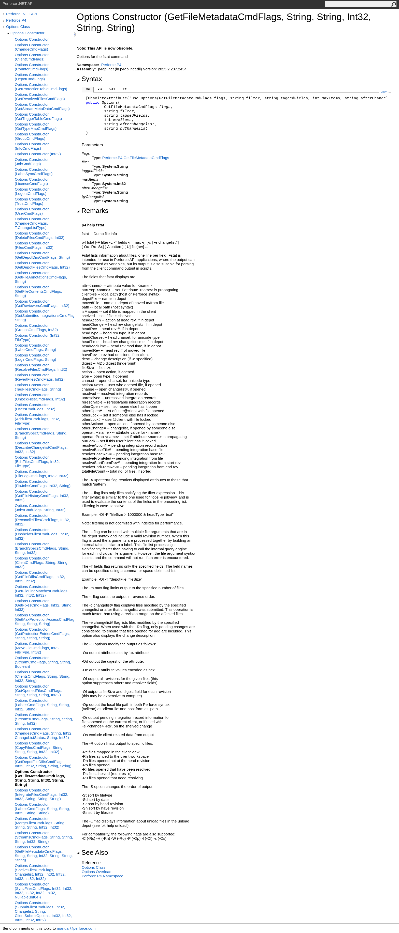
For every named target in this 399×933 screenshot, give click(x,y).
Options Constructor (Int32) (38, 154)
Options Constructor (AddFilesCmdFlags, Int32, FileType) (37, 418)
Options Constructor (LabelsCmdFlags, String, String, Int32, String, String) (42, 808)
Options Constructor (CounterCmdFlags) (32, 67)
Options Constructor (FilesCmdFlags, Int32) (34, 245)
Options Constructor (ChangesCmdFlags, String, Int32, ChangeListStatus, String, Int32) (44, 733)
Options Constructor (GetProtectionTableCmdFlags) (41, 86)
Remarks (92, 210)
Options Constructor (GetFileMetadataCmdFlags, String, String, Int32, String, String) (40, 778)
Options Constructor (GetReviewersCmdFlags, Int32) (42, 303)
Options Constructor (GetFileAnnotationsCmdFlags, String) (41, 277)
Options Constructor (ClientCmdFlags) (32, 57)
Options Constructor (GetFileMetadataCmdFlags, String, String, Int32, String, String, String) (44, 853)
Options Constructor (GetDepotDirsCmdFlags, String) (42, 255)
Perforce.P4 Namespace (102, 876)
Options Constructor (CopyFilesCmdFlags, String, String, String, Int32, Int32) (39, 747)
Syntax (89, 79)
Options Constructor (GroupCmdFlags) (32, 136)
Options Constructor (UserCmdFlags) (32, 211)
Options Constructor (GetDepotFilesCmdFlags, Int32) (42, 265)
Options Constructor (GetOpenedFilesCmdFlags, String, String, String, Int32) (38, 690)
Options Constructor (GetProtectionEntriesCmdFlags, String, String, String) (42, 633)
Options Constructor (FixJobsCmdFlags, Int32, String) (42, 483)
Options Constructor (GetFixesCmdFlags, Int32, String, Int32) (44, 605)
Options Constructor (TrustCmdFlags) (32, 201)
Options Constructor (27, 33)
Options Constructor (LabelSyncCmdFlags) (33, 171)
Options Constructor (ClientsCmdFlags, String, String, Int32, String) (42, 676)
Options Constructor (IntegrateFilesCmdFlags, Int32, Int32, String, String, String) (41, 794)
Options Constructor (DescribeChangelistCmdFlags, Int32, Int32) (41, 447)
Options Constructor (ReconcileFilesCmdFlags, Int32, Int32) (42, 519)
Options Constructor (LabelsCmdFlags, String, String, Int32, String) (42, 704)
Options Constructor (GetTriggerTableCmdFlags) (38, 116)
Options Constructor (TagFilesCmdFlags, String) (38, 387)
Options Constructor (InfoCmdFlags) (32, 146)
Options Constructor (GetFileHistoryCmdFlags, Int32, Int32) (42, 495)
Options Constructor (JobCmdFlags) (32, 161)
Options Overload (96, 871)
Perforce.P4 (16, 20)
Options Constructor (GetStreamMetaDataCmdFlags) (42, 106)
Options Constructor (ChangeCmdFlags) (32, 47)
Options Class (18, 26)
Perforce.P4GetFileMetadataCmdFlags (135, 158)
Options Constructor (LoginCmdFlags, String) (35, 357)
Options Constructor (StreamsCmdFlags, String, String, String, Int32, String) (44, 837)
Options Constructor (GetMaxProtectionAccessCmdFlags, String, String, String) (44, 619)
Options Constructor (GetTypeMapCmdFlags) (35, 126)
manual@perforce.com (76, 928)
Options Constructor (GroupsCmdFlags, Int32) (36, 327)
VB (99, 89)
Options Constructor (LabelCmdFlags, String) (35, 347)
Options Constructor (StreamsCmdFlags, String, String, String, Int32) (44, 718)
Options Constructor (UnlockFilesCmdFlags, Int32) (40, 397)
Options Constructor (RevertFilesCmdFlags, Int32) (40, 377)
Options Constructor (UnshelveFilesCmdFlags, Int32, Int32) (42, 533)
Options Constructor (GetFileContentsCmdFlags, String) (38, 291)
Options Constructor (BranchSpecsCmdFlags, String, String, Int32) (42, 548)
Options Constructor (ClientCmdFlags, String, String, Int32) (41, 562)
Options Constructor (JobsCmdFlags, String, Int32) (40, 507)
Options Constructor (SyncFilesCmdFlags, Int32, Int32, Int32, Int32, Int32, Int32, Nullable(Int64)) (43, 890)
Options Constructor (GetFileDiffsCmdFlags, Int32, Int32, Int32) (40, 576)
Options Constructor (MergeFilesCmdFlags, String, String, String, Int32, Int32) (40, 822)
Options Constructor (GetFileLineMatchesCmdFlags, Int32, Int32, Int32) (41, 590)
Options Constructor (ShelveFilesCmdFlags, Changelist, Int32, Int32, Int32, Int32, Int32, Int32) (40, 872)
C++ (112, 89)
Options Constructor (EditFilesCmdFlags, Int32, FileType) (37, 461)
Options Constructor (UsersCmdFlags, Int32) (35, 406)
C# (88, 89)
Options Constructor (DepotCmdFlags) (32, 76)
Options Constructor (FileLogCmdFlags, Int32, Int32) (41, 473)
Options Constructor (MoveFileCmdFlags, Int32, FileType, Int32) (38, 647)
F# (124, 89)
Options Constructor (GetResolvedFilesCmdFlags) (40, 96)
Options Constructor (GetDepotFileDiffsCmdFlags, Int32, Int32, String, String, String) (43, 761)
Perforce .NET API (21, 14)
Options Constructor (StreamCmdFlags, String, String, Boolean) (43, 662)
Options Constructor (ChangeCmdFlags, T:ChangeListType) (32, 223)
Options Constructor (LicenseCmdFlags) (32, 181)
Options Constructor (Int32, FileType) (38, 337)
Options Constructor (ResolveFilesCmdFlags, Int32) (41, 367)
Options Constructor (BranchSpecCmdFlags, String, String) (41, 433)
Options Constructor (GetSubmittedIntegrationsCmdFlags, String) (44, 315)
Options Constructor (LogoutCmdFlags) (32, 191)
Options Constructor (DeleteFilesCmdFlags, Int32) (39, 235)
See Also (92, 852)
